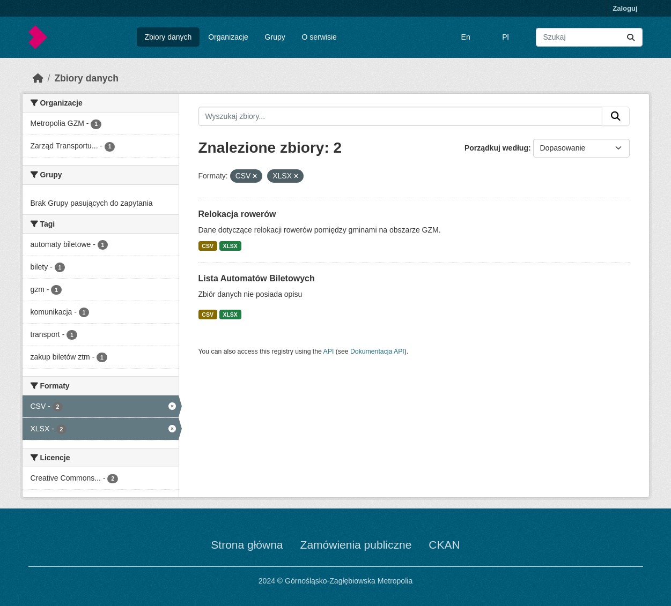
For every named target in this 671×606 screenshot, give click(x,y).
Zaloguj (625, 8)
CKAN (444, 544)
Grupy (275, 37)
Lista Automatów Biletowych (256, 278)
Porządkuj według (496, 148)
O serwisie (319, 37)
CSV (207, 246)
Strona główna (247, 544)
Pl (505, 37)
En (465, 37)
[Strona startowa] (38, 78)
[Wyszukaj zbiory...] (589, 37)
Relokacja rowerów (237, 214)
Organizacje (228, 37)
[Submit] (630, 37)
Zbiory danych (167, 37)
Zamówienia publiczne (356, 544)
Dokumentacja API (377, 351)
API (328, 351)
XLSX (230, 246)
